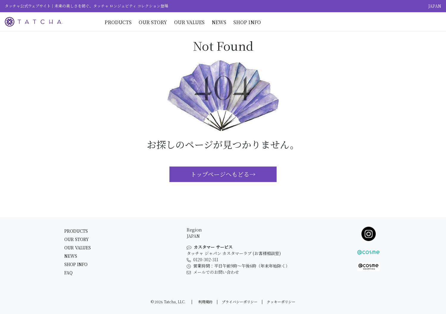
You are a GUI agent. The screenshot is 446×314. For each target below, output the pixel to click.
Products (118, 22)
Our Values (189, 22)
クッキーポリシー (281, 301)
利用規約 (205, 301)
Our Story (153, 22)
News (219, 22)
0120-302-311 (202, 259)
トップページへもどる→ (223, 174)
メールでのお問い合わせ (213, 272)
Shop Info (247, 22)
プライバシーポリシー (240, 301)
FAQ (68, 273)
